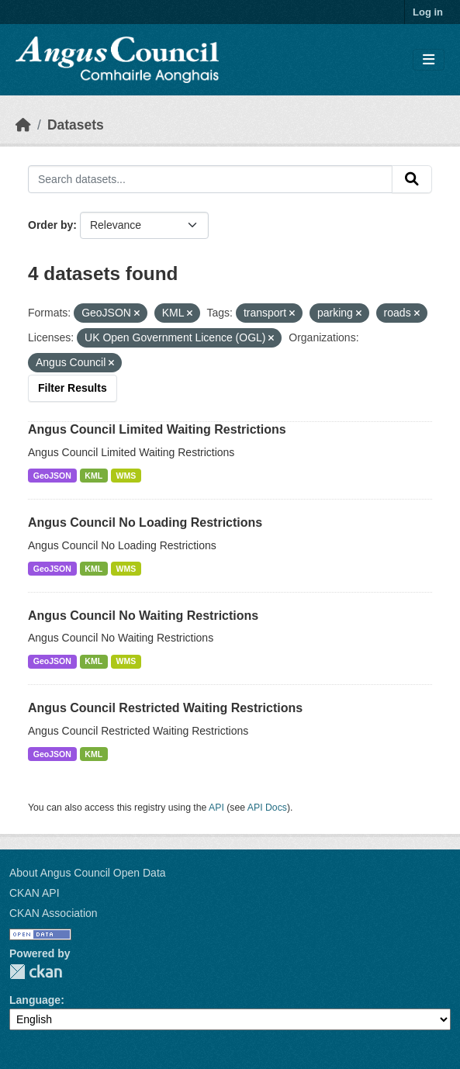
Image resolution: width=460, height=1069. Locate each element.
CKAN (35, 971)
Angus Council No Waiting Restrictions (143, 615)
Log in (428, 12)
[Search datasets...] (210, 179)
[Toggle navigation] (428, 60)
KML (93, 475)
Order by (50, 225)
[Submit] (412, 179)
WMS (126, 475)
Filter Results (72, 388)
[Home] (23, 125)
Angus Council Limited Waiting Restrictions (157, 429)
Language (35, 1000)
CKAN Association (53, 913)
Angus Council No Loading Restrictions (145, 522)
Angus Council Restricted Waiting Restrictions (165, 707)
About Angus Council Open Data (87, 873)
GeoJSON (52, 475)
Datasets (75, 125)
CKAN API (34, 893)
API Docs (267, 807)
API (216, 807)
